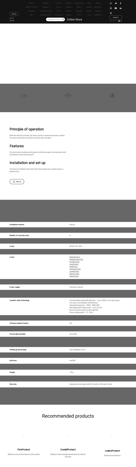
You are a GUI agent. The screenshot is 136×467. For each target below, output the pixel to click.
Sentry (88, 11)
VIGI (58, 11)
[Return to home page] (14, 6)
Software (112, 21)
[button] (14, 14)
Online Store (74, 19)
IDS (31, 15)
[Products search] (55, 19)
